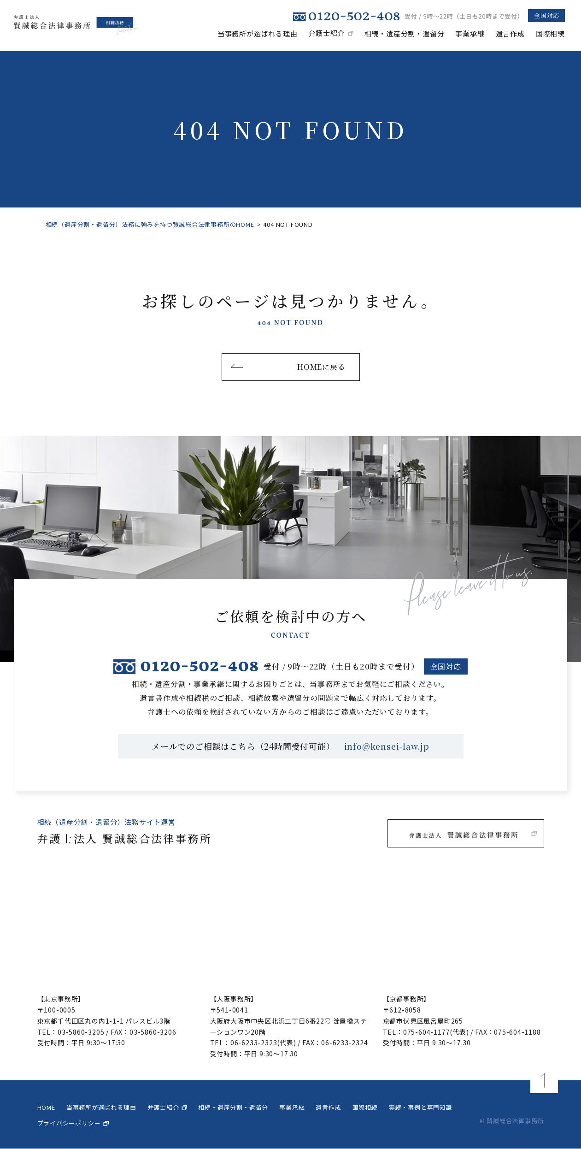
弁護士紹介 (327, 33)
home (46, 1107)
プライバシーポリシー (69, 1123)
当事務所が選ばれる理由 (257, 33)
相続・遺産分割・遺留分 (404, 33)
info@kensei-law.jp (387, 746)
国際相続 (550, 33)
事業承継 (469, 33)
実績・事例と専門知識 (420, 1107)
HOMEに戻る (321, 366)
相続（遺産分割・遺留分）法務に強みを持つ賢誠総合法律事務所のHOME (150, 224)
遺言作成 (510, 33)
